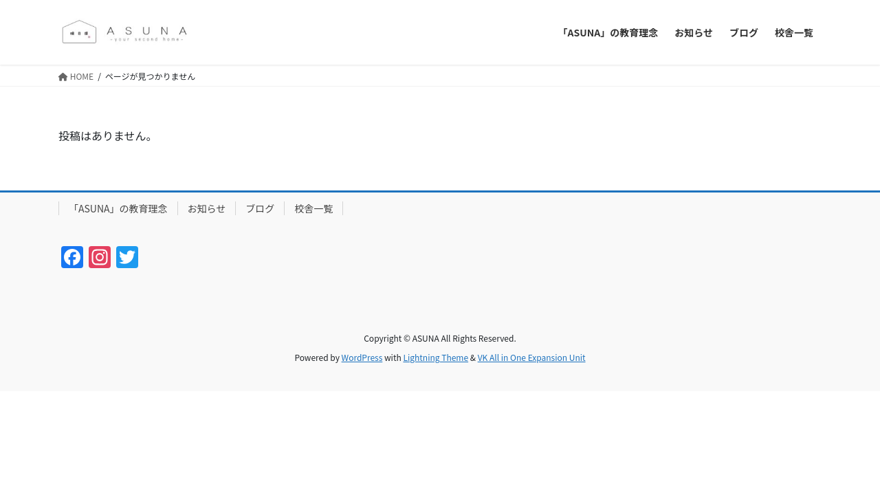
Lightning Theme (435, 357)
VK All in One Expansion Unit (532, 357)
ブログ (259, 208)
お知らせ (207, 208)
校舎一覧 (313, 208)
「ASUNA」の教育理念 (118, 208)
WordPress (362, 357)
